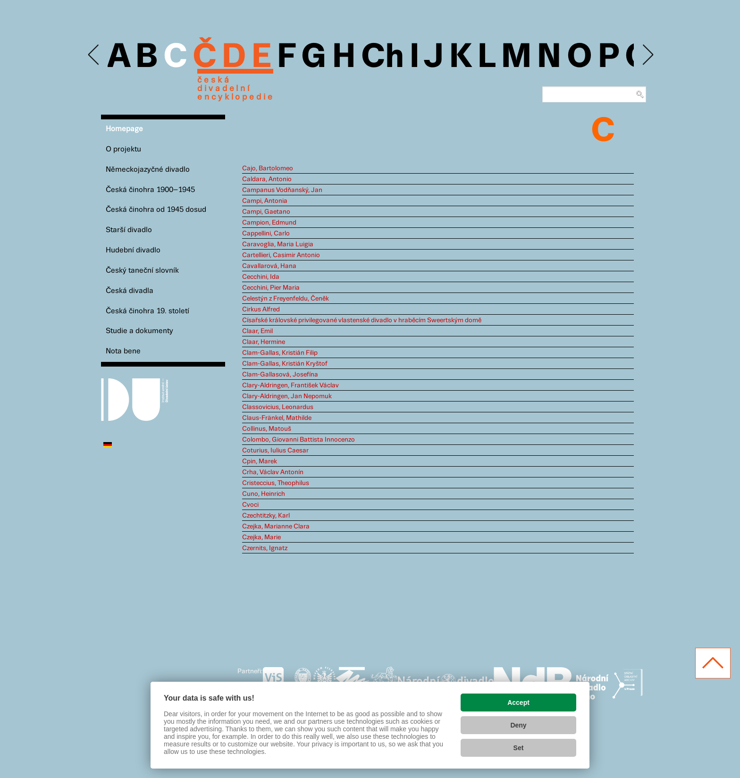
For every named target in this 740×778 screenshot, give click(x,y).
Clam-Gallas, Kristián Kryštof (285, 363)
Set (518, 748)
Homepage (124, 129)
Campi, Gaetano (266, 212)
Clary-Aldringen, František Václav (290, 385)
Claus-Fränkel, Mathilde (276, 418)
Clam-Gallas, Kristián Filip (280, 353)
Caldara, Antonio (267, 179)
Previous (94, 55)
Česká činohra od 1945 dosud (156, 210)
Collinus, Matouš (266, 429)
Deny (518, 725)
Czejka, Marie (261, 537)
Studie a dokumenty (139, 331)
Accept (518, 702)
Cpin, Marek (259, 461)
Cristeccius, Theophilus (275, 483)
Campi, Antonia (264, 201)
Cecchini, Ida (260, 277)
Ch (382, 58)
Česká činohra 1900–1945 (150, 190)
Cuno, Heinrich (263, 494)
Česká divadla (129, 291)
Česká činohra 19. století (147, 311)
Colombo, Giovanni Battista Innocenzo (298, 439)
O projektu (123, 149)
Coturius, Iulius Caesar (275, 450)
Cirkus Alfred (261, 309)
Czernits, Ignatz (264, 548)
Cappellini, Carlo (266, 233)
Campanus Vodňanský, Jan (282, 190)
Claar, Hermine (263, 342)
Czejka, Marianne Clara (276, 526)
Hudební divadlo (133, 250)
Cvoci (250, 505)
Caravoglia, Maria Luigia (277, 244)
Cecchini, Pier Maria (271, 287)
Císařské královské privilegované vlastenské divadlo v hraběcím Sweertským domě (361, 320)
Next (647, 55)
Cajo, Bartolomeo (267, 168)
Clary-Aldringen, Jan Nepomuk (287, 396)
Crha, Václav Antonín (272, 472)
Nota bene (123, 351)
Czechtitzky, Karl (266, 515)
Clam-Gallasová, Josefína (280, 374)
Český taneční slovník (142, 271)
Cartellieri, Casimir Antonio (281, 255)
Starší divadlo (129, 230)
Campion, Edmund (269, 222)
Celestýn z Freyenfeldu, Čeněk (285, 298)
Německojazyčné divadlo (148, 170)
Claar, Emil (257, 331)
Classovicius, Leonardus (277, 407)
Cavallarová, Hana (269, 266)
